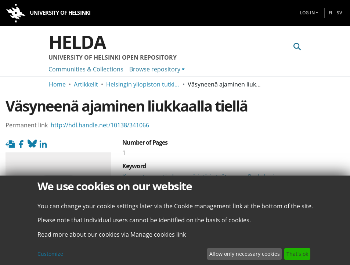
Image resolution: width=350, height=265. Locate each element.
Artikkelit (86, 84)
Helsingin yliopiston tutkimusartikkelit (143, 84)
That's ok (297, 253)
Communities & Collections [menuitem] (85, 69)
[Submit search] (297, 46)
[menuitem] (157, 69)
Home (57, 84)
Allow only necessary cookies (244, 253)
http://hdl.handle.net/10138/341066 (100, 125)
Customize (50, 253)
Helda (77, 41)
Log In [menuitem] (307, 13)
